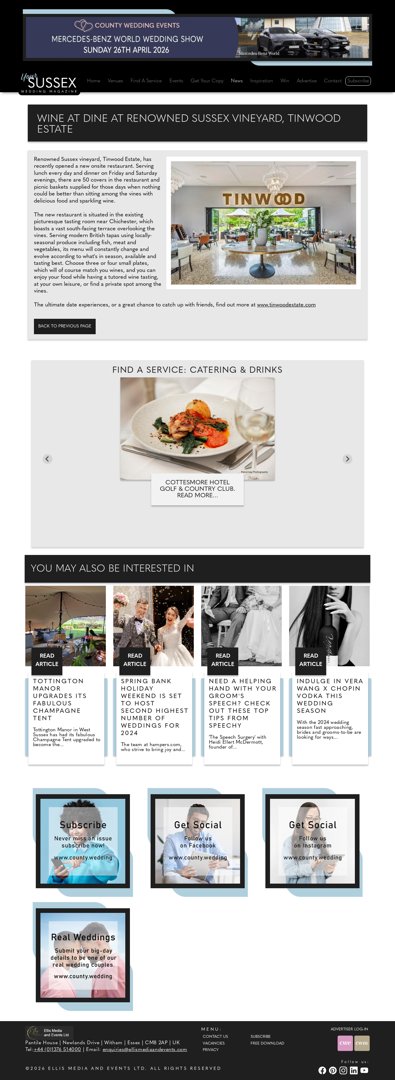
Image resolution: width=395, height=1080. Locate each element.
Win (285, 81)
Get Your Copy (207, 81)
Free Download (267, 1043)
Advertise (307, 81)
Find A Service (146, 81)
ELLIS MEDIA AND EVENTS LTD (96, 1068)
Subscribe (358, 81)
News (237, 81)
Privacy (210, 1050)
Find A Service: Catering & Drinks (197, 370)
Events (176, 81)
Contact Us (215, 1037)
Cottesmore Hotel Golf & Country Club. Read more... (197, 489)
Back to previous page (64, 326)
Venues (115, 81)
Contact (333, 81)
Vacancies (214, 1043)
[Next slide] (347, 459)
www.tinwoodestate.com (286, 305)
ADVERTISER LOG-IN (349, 1029)
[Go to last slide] (47, 459)
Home (93, 81)
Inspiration (261, 81)
